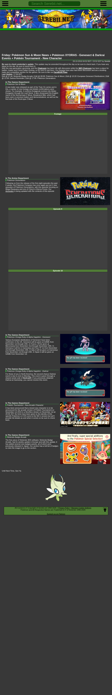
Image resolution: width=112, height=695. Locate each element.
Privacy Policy (64, 508)
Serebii (107, 61)
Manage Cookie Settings (81, 508)
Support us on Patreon (56, 514)
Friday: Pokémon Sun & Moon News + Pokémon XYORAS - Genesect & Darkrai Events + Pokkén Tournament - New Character (53, 57)
